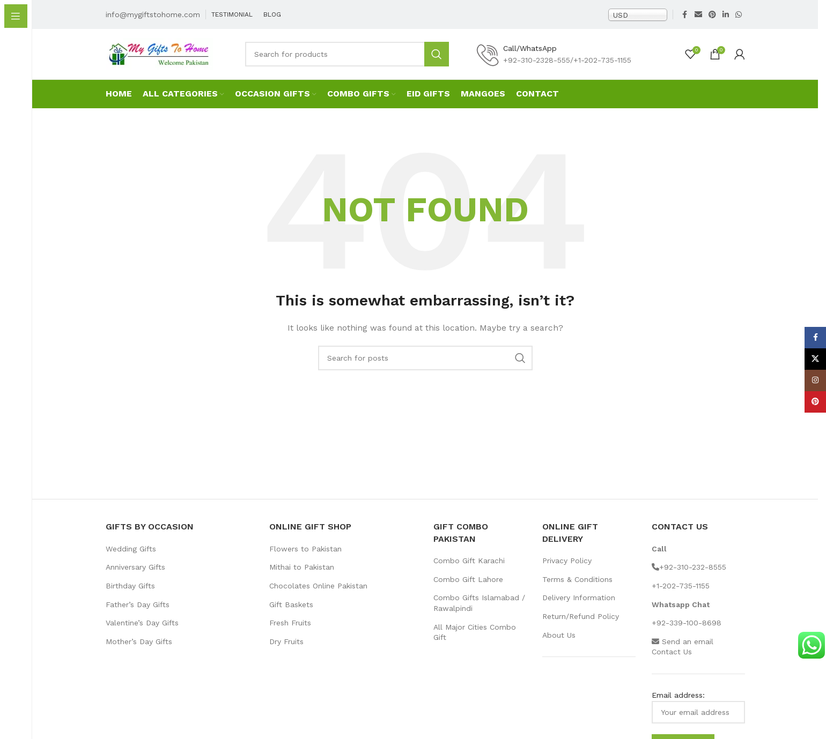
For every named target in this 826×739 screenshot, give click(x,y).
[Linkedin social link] (725, 16)
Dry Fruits (286, 649)
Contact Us (672, 659)
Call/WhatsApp (530, 53)
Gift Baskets (291, 612)
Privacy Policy (567, 568)
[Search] (347, 59)
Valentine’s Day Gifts (142, 630)
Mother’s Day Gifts (139, 649)
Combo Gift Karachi (469, 568)
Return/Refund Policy (580, 624)
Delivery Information (578, 605)
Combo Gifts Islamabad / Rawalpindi (479, 611)
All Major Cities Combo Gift (474, 640)
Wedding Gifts (131, 557)
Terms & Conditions (577, 587)
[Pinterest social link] (712, 16)
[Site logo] (159, 59)
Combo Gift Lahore (468, 587)
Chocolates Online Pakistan (318, 593)
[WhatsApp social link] (738, 16)
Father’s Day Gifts (137, 612)
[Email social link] (698, 16)
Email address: (698, 715)
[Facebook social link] (684, 16)
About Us (559, 643)
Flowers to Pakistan (305, 557)
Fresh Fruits (290, 630)
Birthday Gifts (130, 593)
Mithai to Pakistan (301, 575)
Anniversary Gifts (135, 575)
